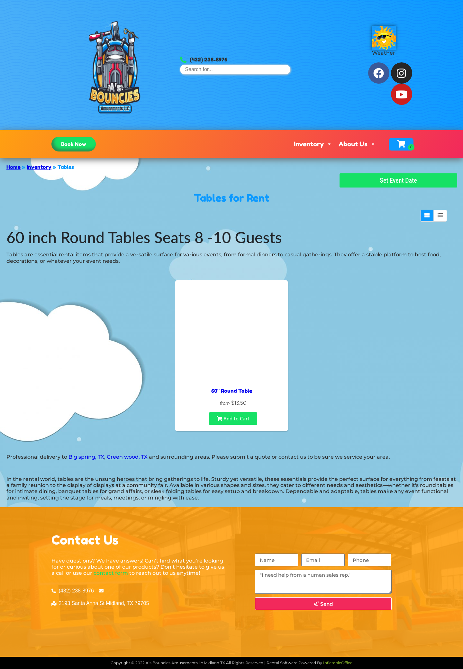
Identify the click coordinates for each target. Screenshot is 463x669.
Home (13, 167)
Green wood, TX (127, 457)
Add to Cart (233, 418)
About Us (357, 144)
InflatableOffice (337, 662)
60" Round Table (231, 391)
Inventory (313, 144)
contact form (111, 573)
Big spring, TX (86, 457)
